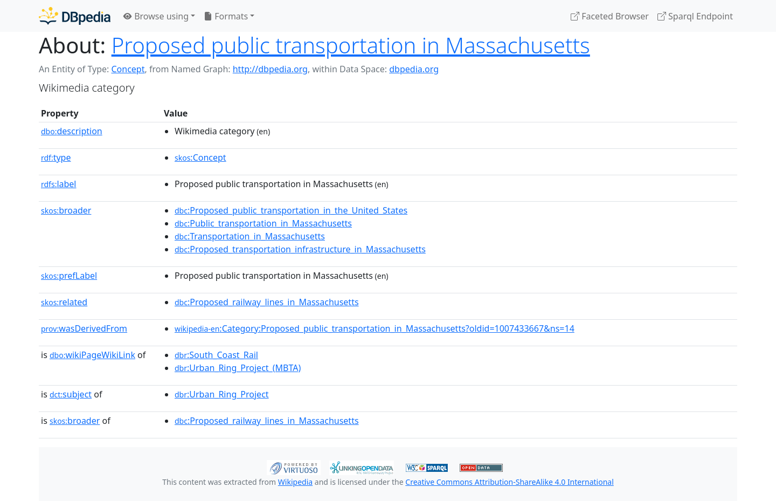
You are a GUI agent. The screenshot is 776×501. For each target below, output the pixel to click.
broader (66, 210)
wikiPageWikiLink (92, 355)
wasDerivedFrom (84, 328)
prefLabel (69, 276)
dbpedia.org (414, 69)
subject (71, 394)
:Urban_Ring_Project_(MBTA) (238, 368)
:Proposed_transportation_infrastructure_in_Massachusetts (300, 249)
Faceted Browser (610, 16)
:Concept (200, 157)
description (71, 131)
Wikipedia (295, 482)
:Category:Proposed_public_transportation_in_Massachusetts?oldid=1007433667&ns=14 (374, 328)
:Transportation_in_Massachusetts (250, 236)
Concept (127, 69)
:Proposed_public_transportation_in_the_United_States (291, 210)
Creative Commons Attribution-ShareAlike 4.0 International (509, 482)
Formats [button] (226, 16)
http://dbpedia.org (270, 69)
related (64, 302)
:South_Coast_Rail (216, 355)
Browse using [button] (156, 16)
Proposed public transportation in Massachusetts (351, 45)
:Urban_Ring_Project (222, 394)
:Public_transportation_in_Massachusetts (263, 223)
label (59, 184)
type (56, 157)
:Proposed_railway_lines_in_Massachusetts (267, 302)
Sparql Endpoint (695, 16)
